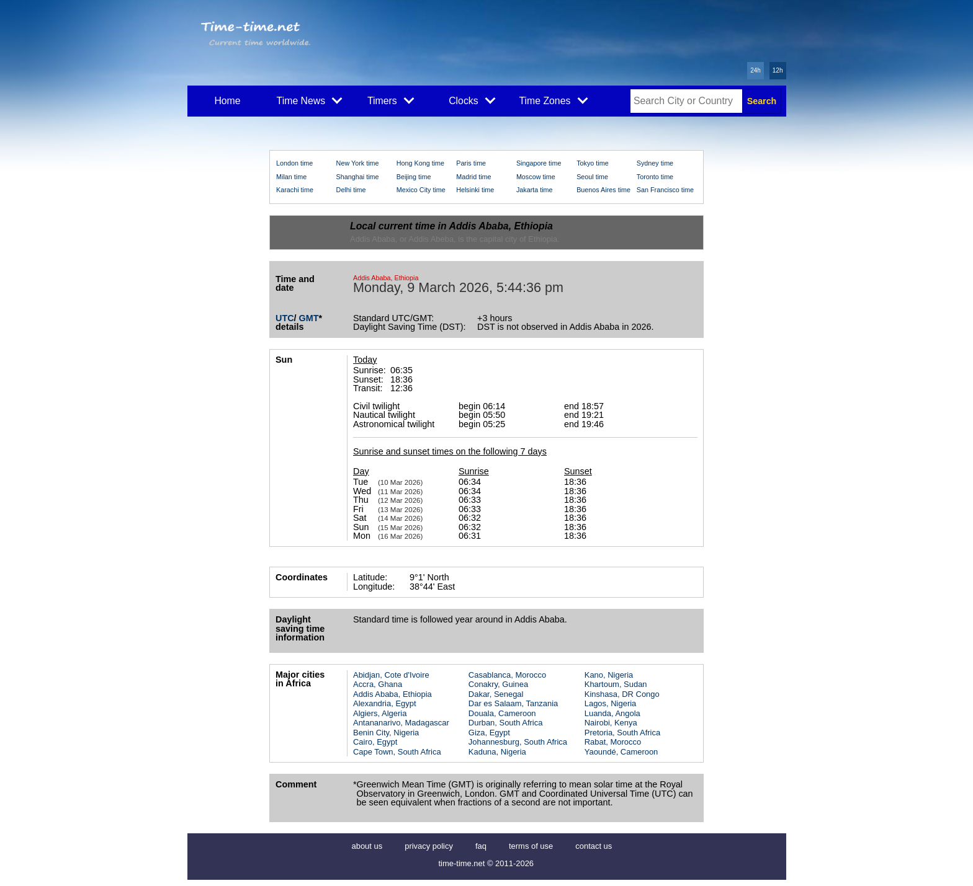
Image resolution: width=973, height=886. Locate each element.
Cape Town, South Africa (397, 751)
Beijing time (414, 176)
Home (227, 100)
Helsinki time (475, 189)
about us (367, 846)
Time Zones (553, 100)
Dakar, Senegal (496, 694)
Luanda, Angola (612, 713)
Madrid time (473, 176)
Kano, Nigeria (609, 675)
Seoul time (592, 176)
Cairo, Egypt (375, 741)
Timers (390, 100)
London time (294, 163)
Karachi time (294, 189)
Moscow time (535, 176)
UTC (285, 318)
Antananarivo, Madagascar (401, 722)
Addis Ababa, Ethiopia (392, 694)
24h (755, 70)
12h (778, 70)
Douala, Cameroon (502, 713)
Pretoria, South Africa (622, 732)
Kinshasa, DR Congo (622, 694)
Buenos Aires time (603, 189)
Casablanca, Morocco (507, 675)
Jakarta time (534, 189)
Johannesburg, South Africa (518, 741)
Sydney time (655, 163)
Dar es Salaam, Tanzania (513, 703)
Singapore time (539, 163)
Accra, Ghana (377, 684)
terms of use (531, 846)
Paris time (471, 163)
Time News (310, 100)
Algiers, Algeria (379, 713)
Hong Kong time (420, 163)
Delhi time (351, 189)
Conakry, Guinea (498, 684)
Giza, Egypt (489, 732)
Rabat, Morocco (613, 741)
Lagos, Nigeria (611, 703)
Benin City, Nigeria (386, 732)
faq (480, 846)
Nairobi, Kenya (611, 722)
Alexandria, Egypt (384, 703)
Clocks (472, 100)
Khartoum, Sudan (616, 684)
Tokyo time (592, 163)
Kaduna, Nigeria (497, 751)
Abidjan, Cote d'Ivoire (391, 675)
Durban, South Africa (506, 722)
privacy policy (429, 846)
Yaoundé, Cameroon (621, 751)
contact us (593, 846)
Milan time (291, 176)
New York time (357, 163)
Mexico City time (421, 189)
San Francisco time (665, 189)
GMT (309, 318)
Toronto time (655, 176)
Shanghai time (357, 176)
